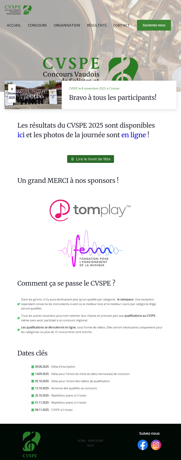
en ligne (133, 135)
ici (21, 135)
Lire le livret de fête (90, 159)
